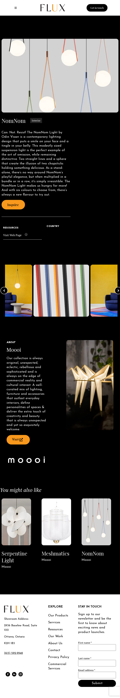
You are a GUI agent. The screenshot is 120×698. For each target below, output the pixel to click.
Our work (55, 636)
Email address (86, 670)
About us (55, 643)
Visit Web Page (12, 235)
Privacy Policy (58, 657)
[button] (4, 290)
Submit (97, 683)
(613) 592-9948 (13, 653)
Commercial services (57, 666)
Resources (55, 629)
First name (85, 642)
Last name (84, 658)
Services (54, 622)
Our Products (58, 615)
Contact (54, 650)
